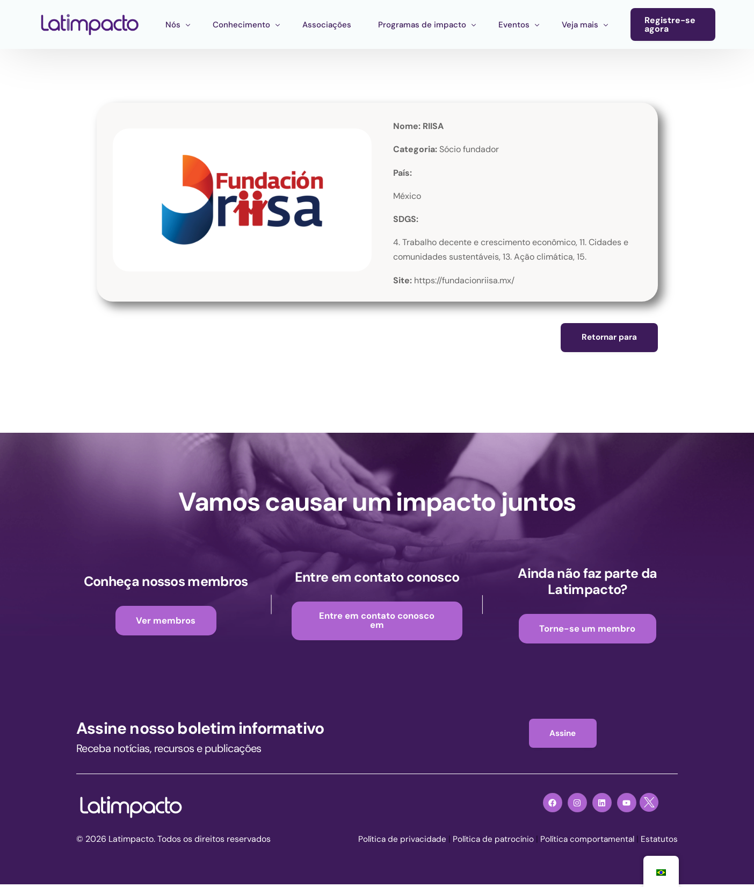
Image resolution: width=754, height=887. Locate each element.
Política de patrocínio (488, 841)
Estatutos (659, 841)
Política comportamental (585, 841)
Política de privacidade (394, 841)
